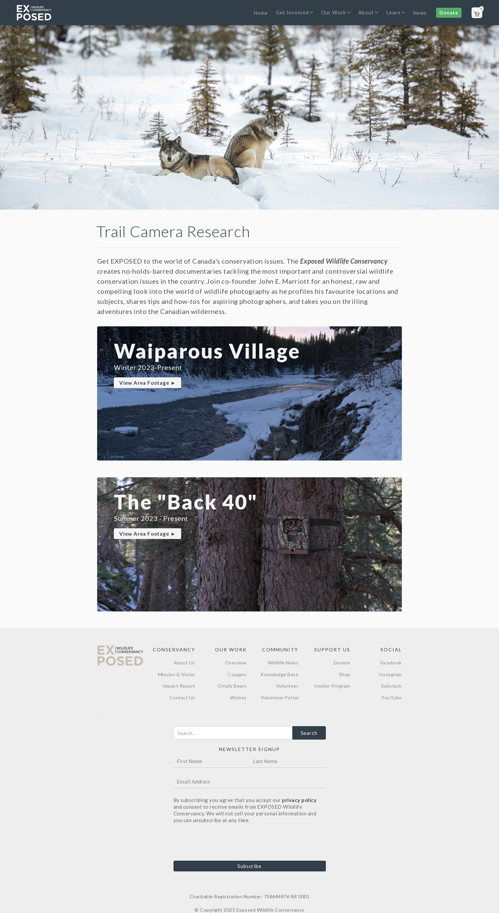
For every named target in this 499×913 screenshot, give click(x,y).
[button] (293, 17)
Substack (391, 686)
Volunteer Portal (279, 697)
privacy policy (299, 800)
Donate (448, 12)
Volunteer (287, 686)
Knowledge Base (279, 674)
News (420, 13)
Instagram (390, 674)
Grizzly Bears (232, 686)
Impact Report (178, 686)
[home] (34, 12)
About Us (184, 662)
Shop (344, 674)
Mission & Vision (176, 674)
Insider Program (332, 686)
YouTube (391, 697)
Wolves (238, 697)
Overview (236, 662)
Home (261, 13)
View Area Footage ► (147, 383)
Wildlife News (283, 662)
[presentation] (224, 841)
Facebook (391, 662)
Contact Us (182, 697)
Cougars (237, 674)
